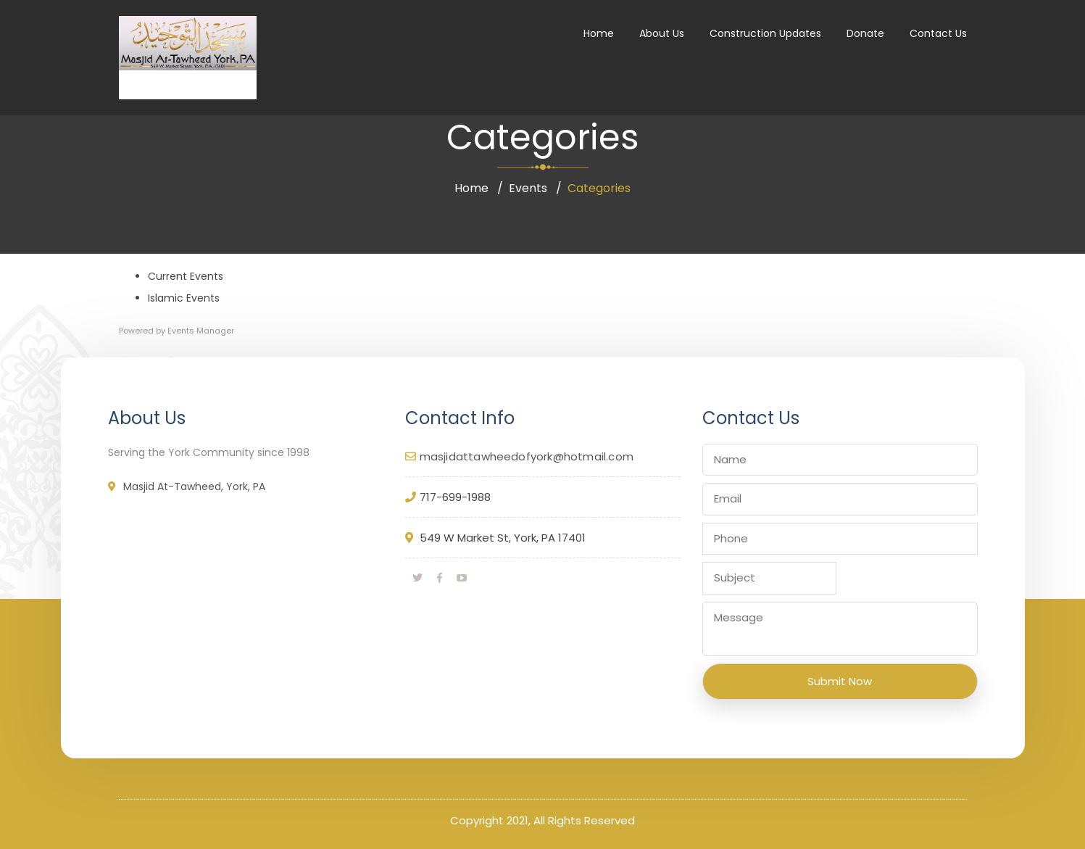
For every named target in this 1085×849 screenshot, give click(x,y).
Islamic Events (184, 298)
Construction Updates (765, 33)
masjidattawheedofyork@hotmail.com (527, 456)
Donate (865, 33)
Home (598, 33)
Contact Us (938, 33)
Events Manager (200, 330)
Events (528, 188)
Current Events (185, 276)
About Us (661, 33)
